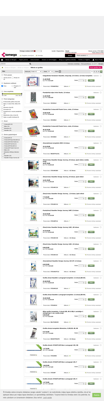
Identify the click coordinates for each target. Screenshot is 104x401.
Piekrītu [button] (97, 395)
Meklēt (3, 63)
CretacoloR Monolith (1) (9, 146)
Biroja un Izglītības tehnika (67, 60)
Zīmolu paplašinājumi (10, 134)
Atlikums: (66, 86)
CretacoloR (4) (7, 138)
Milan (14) (5, 126)
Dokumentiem (34, 60)
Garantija (40, 55)
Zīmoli (5, 121)
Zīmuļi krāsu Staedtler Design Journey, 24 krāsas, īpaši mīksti (63, 177)
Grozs (70, 55)
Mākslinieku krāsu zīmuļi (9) (10, 115)
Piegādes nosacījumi (28, 55)
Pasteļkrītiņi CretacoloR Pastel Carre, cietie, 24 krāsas (60, 126)
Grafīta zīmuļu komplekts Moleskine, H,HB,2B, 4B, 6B (60, 328)
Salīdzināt (96, 75)
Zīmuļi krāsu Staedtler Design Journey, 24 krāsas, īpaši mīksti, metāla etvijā (66, 160)
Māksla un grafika (37, 67)
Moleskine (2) (6, 128)
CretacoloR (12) (7, 124)
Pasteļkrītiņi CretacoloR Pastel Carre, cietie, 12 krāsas (60, 109)
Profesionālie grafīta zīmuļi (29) (11, 102)
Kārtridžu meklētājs (74, 64)
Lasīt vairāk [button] (47, 398)
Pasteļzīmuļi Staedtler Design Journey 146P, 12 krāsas (61, 210)
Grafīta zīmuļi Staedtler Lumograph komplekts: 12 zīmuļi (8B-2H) (64, 278)
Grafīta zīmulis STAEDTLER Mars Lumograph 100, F (60, 362)
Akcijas (100, 64)
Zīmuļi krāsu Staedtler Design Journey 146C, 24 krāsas (61, 244)
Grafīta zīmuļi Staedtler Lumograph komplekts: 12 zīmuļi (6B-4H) (64, 294)
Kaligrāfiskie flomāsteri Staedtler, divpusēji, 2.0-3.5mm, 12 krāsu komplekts (67, 75)
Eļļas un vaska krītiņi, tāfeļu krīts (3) (11, 104)
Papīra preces (23, 60)
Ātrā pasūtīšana (86, 64)
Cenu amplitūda (8, 91)
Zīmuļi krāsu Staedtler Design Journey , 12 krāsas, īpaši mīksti (63, 193)
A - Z (93, 64)
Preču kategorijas (9, 99)
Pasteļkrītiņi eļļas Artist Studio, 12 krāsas (56, 92)
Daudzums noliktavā (10, 83)
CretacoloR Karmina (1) (9, 144)
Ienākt (54, 51)
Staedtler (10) (6, 156)
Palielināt (32, 85)
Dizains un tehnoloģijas (49, 60)
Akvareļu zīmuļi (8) (7, 107)
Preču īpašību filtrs (95, 67)
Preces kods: (46, 86)
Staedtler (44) (6, 130)
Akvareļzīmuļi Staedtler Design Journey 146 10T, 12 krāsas (62, 261)
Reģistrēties (60, 51)
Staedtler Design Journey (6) (10, 158)
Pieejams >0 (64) (16, 86)
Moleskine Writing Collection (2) (10, 152)
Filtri (3, 71)
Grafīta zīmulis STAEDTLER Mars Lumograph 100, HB (60, 345)
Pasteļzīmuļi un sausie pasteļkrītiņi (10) (12, 112)
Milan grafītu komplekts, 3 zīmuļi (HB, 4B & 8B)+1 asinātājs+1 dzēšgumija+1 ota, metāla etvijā (63, 312)
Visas (4, 86)
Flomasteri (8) (6, 109)
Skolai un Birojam (10, 60)
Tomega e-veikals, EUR (26, 51)
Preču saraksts (82, 55)
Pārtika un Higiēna (84, 60)
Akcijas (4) (15, 78)
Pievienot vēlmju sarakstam (94, 86)
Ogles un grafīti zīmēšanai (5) (10, 117)
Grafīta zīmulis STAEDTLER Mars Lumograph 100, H (60, 379)
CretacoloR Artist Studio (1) (10, 142)
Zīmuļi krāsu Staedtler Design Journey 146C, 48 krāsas (61, 227)
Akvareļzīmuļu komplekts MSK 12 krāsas (56, 143)
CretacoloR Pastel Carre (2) (10, 148)
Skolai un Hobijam (23, 67)
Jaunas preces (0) (6, 78)
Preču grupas (8, 75)
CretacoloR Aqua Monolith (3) (11, 140)
